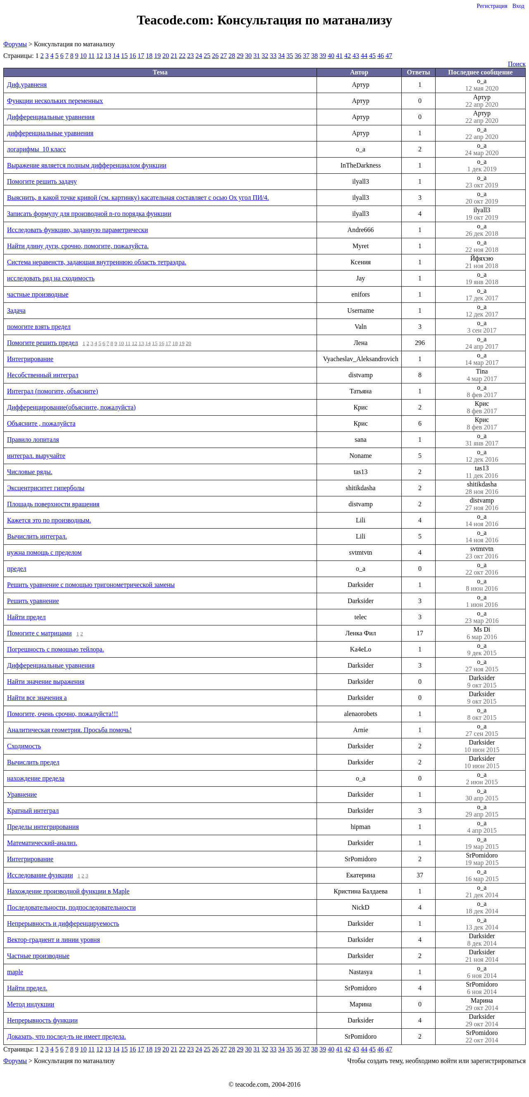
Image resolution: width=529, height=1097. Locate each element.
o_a (482, 84)
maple (15, 971)
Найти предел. (27, 988)
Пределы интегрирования (43, 826)
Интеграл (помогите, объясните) (52, 391)
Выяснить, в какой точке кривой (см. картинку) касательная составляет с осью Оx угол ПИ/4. (138, 197)
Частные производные (38, 955)
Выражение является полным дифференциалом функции (87, 165)
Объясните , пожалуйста (41, 423)
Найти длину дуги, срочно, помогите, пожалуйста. (78, 245)
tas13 (482, 472)
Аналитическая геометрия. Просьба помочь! (69, 729)
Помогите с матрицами (39, 633)
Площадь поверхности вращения (53, 504)
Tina (482, 375)
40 (331, 55)
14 (116, 55)
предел (16, 568)
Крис (482, 407)
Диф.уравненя (27, 84)
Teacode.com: (177, 19)
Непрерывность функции (42, 1020)
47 (389, 55)
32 (265, 55)
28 (232, 55)
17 (141, 55)
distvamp (482, 504)
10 (83, 55)
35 (289, 55)
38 (314, 55)
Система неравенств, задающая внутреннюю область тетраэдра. (96, 262)
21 (174, 55)
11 (91, 55)
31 (256, 55)
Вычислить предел (33, 762)
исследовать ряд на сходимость (51, 278)
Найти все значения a (37, 697)
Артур (482, 100)
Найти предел (26, 616)
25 (207, 55)
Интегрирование (30, 358)
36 (298, 55)
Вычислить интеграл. (37, 536)
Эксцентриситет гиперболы (45, 487)
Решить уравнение (33, 600)
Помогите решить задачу (42, 181)
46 (380, 55)
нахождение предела (35, 778)
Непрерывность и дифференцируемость (63, 923)
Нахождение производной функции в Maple (68, 891)
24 (198, 55)
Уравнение (22, 794)
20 (165, 55)
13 (108, 55)
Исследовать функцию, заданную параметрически (77, 229)
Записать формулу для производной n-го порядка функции (89, 213)
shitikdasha (482, 488)
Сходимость (24, 746)
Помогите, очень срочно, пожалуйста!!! (62, 713)
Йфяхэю (482, 262)
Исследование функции (40, 875)
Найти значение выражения (45, 681)
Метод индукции (30, 1004)
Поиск (517, 63)
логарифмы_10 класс (36, 149)
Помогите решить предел (42, 342)
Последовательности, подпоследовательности (71, 907)
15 (124, 55)
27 (223, 55)
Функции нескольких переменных (55, 100)
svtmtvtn (482, 552)
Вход (518, 6)
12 (99, 55)
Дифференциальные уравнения (51, 116)
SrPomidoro (482, 859)
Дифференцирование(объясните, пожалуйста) (71, 407)
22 (182, 55)
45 (372, 55)
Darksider (482, 681)
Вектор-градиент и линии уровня (53, 939)
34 (281, 55)
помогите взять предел (39, 326)
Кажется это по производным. (49, 520)
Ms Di (482, 633)
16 (132, 55)
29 (240, 55)
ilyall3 (482, 213)
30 (248, 55)
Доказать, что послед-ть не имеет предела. (66, 1036)
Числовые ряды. (29, 471)
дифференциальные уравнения (50, 133)
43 (356, 55)
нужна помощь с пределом (44, 552)
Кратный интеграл (33, 810)
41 (339, 55)
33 (273, 55)
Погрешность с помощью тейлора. (55, 649)
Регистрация (492, 6)
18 (149, 55)
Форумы (15, 44)
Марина (482, 1004)
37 (306, 55)
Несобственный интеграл (42, 374)
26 (215, 55)
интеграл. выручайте (36, 455)
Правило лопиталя (33, 439)
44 (364, 55)
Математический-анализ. (42, 842)
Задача (16, 310)
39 (322, 55)
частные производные (38, 294)
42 (347, 55)
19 (157, 55)
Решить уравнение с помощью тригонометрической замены (91, 584)
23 (190, 55)
